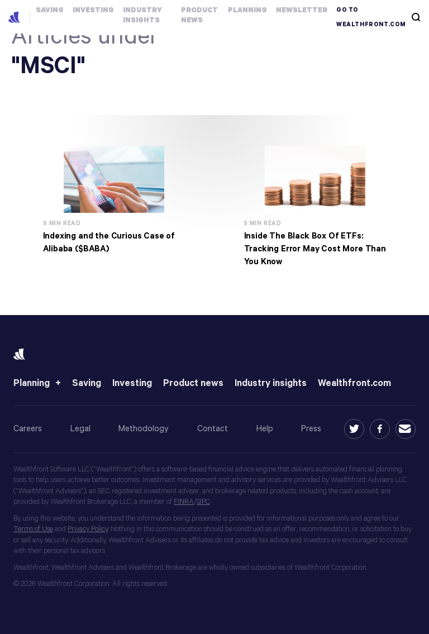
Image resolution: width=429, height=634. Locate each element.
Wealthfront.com (354, 383)
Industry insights (271, 383)
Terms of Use (33, 529)
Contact (212, 428)
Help (264, 428)
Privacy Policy (88, 529)
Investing (132, 383)
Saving (86, 383)
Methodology (143, 428)
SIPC (203, 502)
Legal (80, 428)
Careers (27, 428)
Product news (193, 383)
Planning (31, 383)
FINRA (184, 502)
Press (311, 428)
